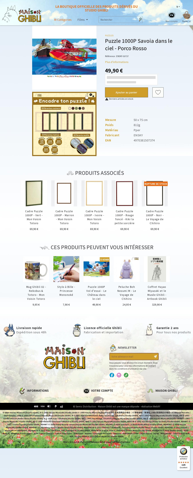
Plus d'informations (116, 62)
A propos (23, 397)
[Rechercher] (118, 19)
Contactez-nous (157, 424)
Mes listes (89, 416)
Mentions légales (28, 402)
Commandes (90, 402)
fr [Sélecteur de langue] (177, 6)
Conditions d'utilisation (33, 407)
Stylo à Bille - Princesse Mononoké (66, 290)
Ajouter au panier (126, 92)
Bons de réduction (94, 412)
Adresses (88, 407)
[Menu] (188, 448)
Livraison (24, 416)
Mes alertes (90, 421)
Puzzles (109, 35)
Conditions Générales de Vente (37, 412)
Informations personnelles (99, 397)
